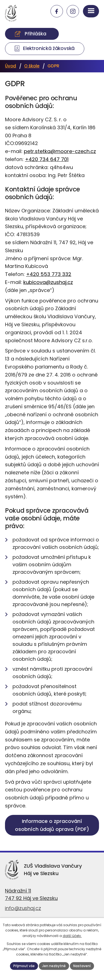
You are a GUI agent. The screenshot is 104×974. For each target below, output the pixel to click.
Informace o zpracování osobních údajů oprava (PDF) (52, 825)
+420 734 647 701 (47, 159)
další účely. (72, 935)
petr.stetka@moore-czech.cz (60, 151)
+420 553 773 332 (48, 274)
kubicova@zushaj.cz (48, 282)
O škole (31, 66)
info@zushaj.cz (23, 908)
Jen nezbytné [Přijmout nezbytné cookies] (54, 966)
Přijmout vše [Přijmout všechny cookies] (24, 966)
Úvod (10, 66)
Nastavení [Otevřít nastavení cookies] (82, 966)
